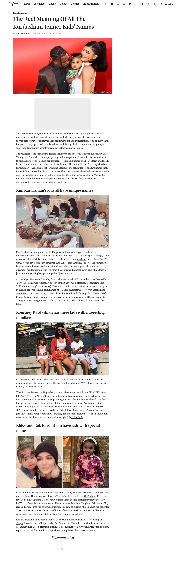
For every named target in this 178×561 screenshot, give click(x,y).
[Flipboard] (130, 4)
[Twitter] (124, 4)
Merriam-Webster (73, 510)
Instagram (104, 245)
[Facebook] (106, 4)
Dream (59, 519)
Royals (52, 3)
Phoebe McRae (22, 33)
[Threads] (148, 4)
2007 (77, 133)
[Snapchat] (142, 4)
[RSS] (155, 4)
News (27, 3)
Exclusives (40, 3)
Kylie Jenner (76, 148)
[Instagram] (118, 4)
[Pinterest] (136, 4)
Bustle (106, 527)
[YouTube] (112, 4)
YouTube (81, 259)
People (19, 523)
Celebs (64, 3)
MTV (39, 396)
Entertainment (91, 3)
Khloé (19, 492)
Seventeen (40, 168)
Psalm (19, 297)
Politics (75, 3)
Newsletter (166, 4)
